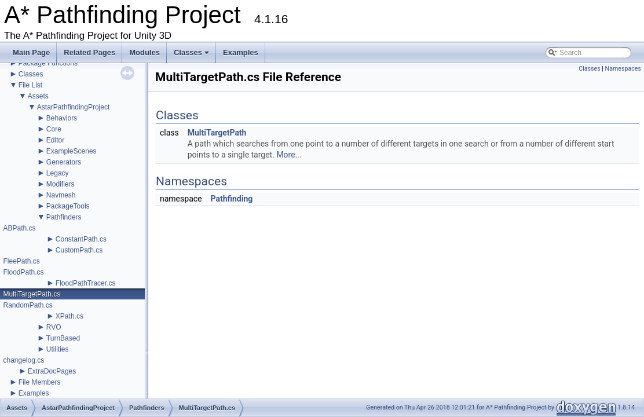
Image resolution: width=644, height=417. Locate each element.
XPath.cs (69, 316)
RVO (53, 327)
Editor (55, 140)
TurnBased (63, 338)
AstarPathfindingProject (73, 107)
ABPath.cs (19, 228)
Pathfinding (231, 198)
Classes (192, 55)
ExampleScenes (71, 151)
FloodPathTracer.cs (86, 283)
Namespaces (623, 68)
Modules (144, 52)
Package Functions (48, 63)
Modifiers (60, 184)
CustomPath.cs (79, 250)
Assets (38, 96)
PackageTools (68, 206)
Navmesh (61, 195)
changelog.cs (23, 360)
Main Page (31, 52)
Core (53, 129)
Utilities (57, 349)
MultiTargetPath (217, 132)
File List (30, 85)
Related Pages (89, 52)
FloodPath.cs (23, 272)
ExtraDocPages (52, 371)
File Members (40, 382)
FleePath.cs (21, 261)
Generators (63, 162)
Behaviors (61, 118)
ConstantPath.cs (81, 239)
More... (288, 154)
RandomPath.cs (27, 305)
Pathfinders (64, 217)
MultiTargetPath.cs (31, 294)
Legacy (57, 173)
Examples (240, 52)
